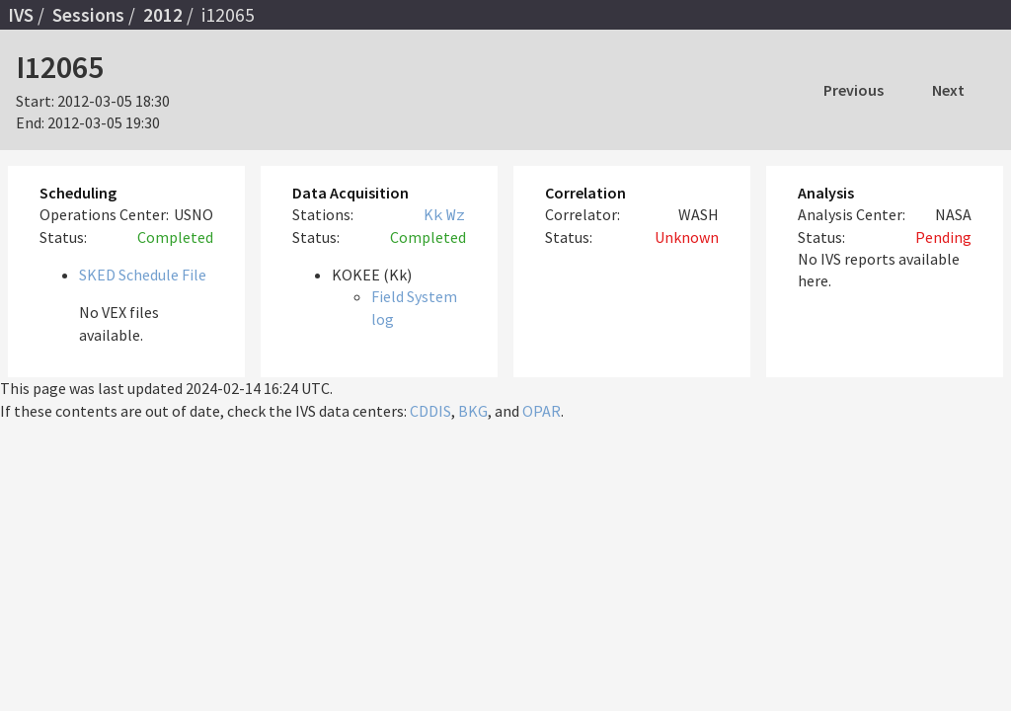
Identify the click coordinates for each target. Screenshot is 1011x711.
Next (948, 90)
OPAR (541, 411)
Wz (456, 214)
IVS (21, 15)
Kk (433, 214)
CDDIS (430, 411)
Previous (853, 90)
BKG (473, 411)
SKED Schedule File (142, 274)
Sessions (88, 15)
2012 (163, 15)
